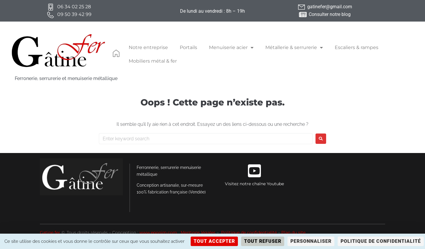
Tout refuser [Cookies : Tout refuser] (262, 241)
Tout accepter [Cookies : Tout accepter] (214, 241)
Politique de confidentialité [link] (381, 241)
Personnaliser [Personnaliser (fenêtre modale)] (310, 241)
